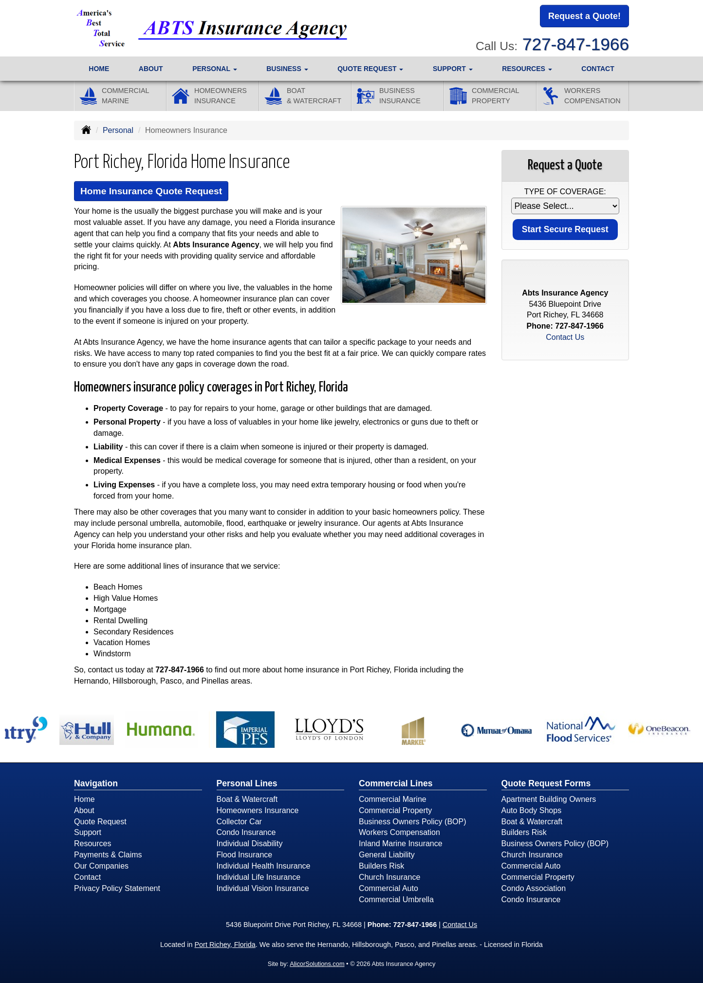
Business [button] (287, 69)
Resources (92, 843)
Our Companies (101, 866)
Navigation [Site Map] (96, 783)
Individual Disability (250, 843)
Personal (118, 130)
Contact (597, 69)
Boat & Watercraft (247, 799)
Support (87, 832)
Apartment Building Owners (548, 799)
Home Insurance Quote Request (151, 191)
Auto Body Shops (531, 810)
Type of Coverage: (565, 191)
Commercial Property (395, 810)
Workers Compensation (399, 832)
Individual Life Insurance (259, 877)
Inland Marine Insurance (401, 843)
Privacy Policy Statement (117, 888)
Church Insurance (389, 877)
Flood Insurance (245, 855)
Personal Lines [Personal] (247, 783)
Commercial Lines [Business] (396, 783)
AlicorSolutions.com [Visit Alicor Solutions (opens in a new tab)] (317, 963)
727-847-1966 (575, 44)
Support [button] (453, 69)
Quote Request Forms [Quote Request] (546, 783)
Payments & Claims (108, 855)
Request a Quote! (584, 16)
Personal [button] (214, 69)
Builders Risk (381, 866)
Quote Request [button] (370, 69)
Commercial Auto (388, 888)
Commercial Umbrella (396, 899)
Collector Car (239, 821)
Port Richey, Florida (225, 944)
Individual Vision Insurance (263, 888)
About (151, 69)
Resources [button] (527, 69)
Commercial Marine (392, 799)
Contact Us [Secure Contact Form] (565, 337)
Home (99, 69)
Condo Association (533, 888)
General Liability (387, 855)
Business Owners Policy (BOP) (412, 821)
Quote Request (100, 821)
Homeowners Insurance (258, 810)
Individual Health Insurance (264, 866)
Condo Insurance (246, 832)
